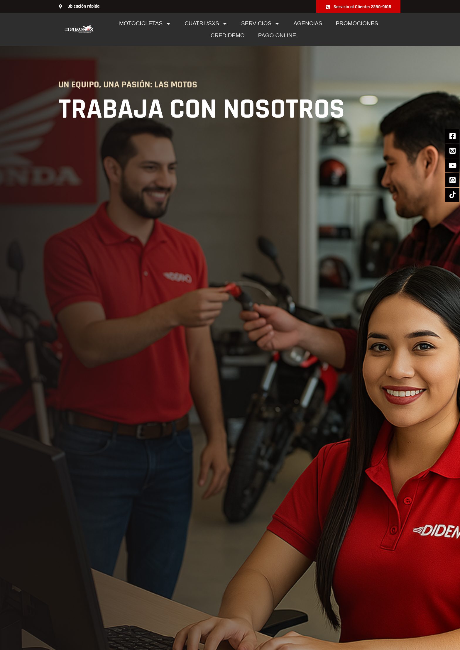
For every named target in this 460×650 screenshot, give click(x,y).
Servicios (260, 23)
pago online (277, 35)
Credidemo (228, 35)
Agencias (307, 23)
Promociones (357, 23)
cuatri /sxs (206, 23)
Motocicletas (145, 23)
